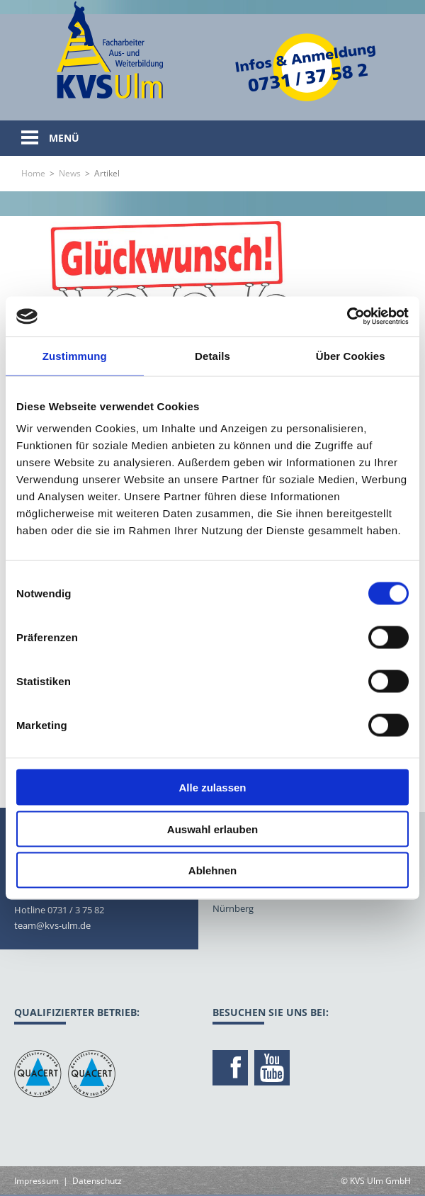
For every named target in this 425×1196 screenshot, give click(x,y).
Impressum (36, 1181)
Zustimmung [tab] (74, 355)
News (70, 173)
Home (33, 173)
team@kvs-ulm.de (52, 925)
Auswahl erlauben (212, 829)
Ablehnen (212, 870)
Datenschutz (97, 1181)
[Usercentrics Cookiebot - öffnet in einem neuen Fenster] (347, 317)
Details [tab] (212, 355)
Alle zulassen (212, 788)
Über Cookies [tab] (350, 355)
